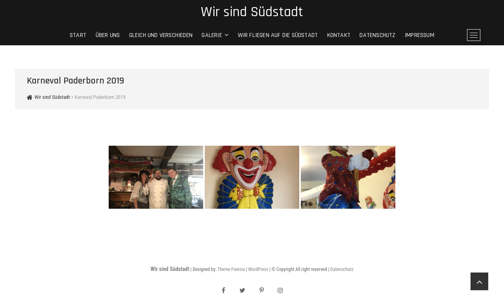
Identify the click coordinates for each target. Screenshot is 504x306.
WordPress (258, 269)
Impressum (419, 35)
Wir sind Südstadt (252, 12)
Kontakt (338, 35)
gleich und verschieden (161, 35)
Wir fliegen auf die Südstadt (278, 35)
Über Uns (108, 35)
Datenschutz (377, 35)
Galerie (212, 35)
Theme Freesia (231, 269)
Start (78, 35)
